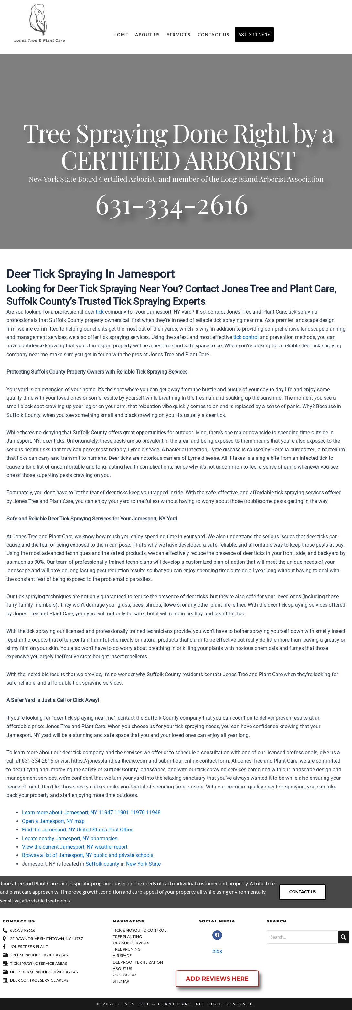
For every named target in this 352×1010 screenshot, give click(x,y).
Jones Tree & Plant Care (155, 1004)
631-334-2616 (171, 208)
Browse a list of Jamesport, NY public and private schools (87, 855)
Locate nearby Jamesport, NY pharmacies (69, 838)
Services (179, 34)
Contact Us (213, 34)
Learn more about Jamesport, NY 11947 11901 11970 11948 (91, 812)
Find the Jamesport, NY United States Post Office (77, 830)
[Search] (343, 937)
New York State (143, 864)
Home (120, 34)
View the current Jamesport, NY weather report (74, 847)
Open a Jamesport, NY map (53, 821)
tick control (246, 337)
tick (100, 312)
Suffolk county (102, 864)
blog (217, 950)
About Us (147, 34)
